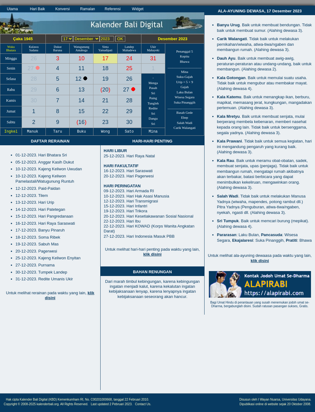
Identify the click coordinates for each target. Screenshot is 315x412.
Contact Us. (143, 404)
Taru (58, 132)
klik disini (152, 254)
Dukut (58, 47)
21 (105, 100)
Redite (153, 108)
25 (129, 68)
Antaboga (82, 50)
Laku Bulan (185, 92)
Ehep (184, 117)
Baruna (57, 50)
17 (105, 58)
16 (81, 122)
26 (34, 58)
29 (34, 90)
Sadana (33, 50)
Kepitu (184, 56)
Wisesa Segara (185, 97)
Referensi (112, 9)
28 (34, 79)
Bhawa (184, 61)
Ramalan (87, 9)
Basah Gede (184, 112)
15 (81, 111)
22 (105, 111)
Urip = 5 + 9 (184, 82)
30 (34, 100)
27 (31, 68)
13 (81, 90)
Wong (105, 132)
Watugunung (81, 47)
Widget (137, 9)
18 (105, 68)
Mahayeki (153, 50)
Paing (153, 98)
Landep (129, 47)
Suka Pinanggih (184, 102)
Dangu (153, 118)
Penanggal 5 (184, 51)
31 (153, 58)
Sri (153, 93)
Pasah (153, 88)
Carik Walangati (185, 128)
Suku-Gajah (184, 77)
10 (81, 58)
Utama (12, 9)
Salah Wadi (184, 123)
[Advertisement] (50, 348)
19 (105, 79)
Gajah (184, 87)
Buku (82, 132)
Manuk (34, 132)
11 (81, 68)
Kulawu (34, 47)
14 (81, 100)
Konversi (62, 9)
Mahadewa (129, 50)
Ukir (153, 47)
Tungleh (153, 103)
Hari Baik (37, 9)
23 (105, 122)
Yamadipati (105, 50)
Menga (153, 83)
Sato (129, 132)
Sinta (105, 47)
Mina (184, 72)
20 (105, 90)
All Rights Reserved (74, 404)
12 (79, 79)
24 (129, 58)
